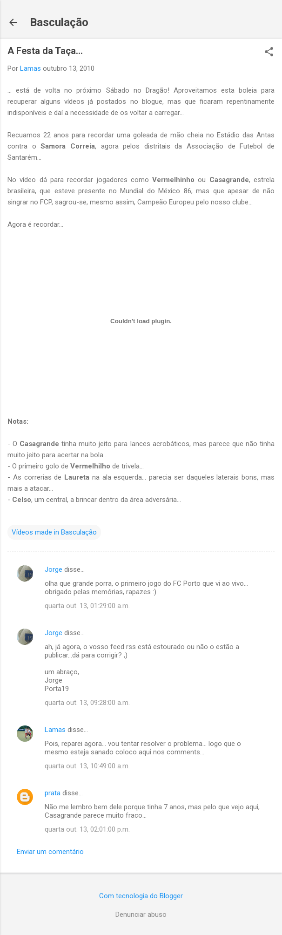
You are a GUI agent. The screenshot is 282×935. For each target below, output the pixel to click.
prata (52, 793)
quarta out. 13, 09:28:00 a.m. (87, 702)
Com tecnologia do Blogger (141, 896)
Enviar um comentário (50, 851)
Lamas (55, 729)
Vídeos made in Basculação (54, 532)
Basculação (59, 22)
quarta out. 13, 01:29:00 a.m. (87, 606)
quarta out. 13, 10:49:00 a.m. (87, 766)
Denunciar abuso (141, 914)
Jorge (53, 569)
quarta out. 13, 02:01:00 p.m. (87, 829)
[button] (269, 52)
